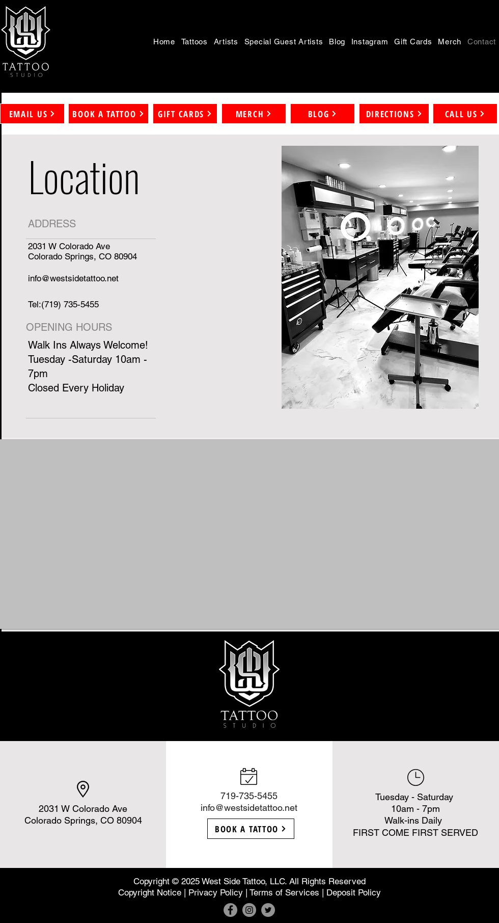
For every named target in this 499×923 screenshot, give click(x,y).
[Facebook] (230, 910)
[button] (194, 41)
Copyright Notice (149, 892)
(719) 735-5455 (70, 304)
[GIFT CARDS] (185, 113)
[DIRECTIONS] (394, 113)
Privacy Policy (215, 892)
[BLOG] (322, 113)
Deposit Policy (353, 892)
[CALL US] (465, 113)
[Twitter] (268, 910)
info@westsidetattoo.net (249, 807)
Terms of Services (284, 892)
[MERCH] (253, 113)
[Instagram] (249, 910)
